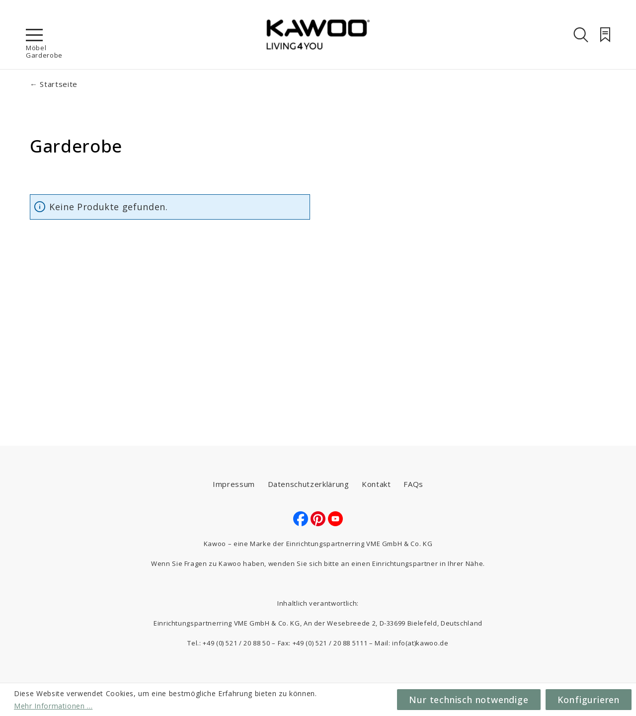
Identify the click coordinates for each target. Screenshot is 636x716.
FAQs (413, 484)
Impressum (234, 484)
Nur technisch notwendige (468, 700)
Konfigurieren (588, 700)
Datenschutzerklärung (308, 484)
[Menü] (34, 35)
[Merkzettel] (605, 34)
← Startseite (54, 84)
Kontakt (376, 484)
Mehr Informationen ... (53, 706)
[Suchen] (580, 34)
